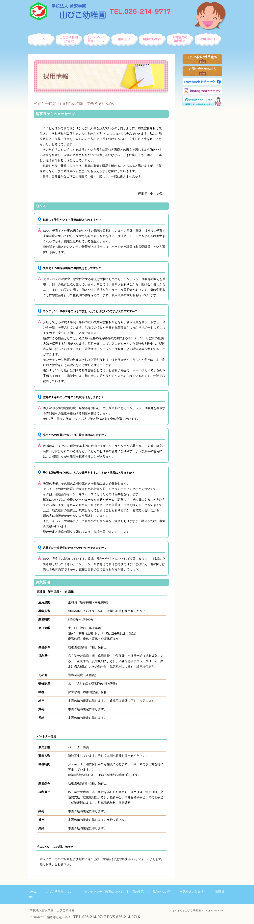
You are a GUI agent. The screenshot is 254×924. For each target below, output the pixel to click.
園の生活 (138, 891)
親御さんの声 (162, 891)
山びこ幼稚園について (60, 891)
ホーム (32, 891)
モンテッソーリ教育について (103, 891)
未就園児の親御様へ (193, 891)
